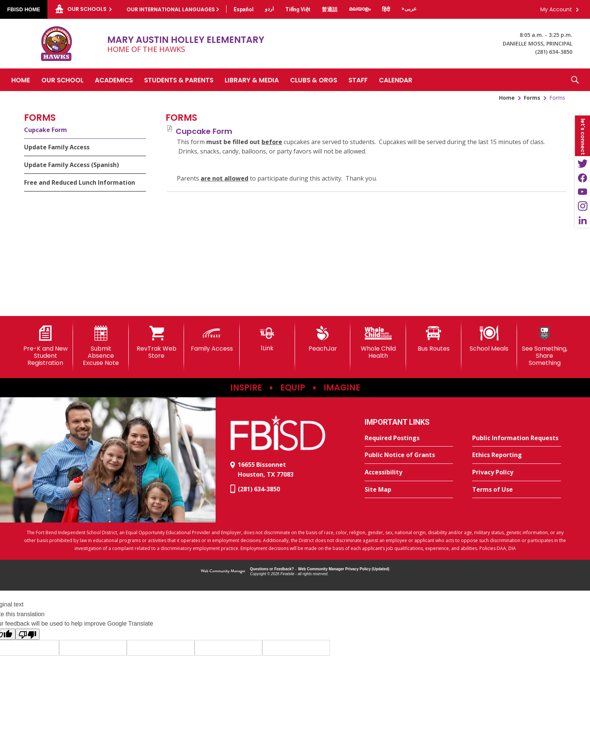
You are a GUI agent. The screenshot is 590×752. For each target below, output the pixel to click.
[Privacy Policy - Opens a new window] (517, 472)
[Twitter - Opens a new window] (582, 163)
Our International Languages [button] (170, 9)
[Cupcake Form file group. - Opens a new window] (204, 131)
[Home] (21, 79)
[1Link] (267, 338)
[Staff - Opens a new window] (358, 79)
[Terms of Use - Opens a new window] (517, 489)
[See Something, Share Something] (545, 346)
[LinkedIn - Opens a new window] (582, 220)
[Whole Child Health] (378, 342)
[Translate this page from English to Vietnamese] (297, 9)
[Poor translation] (27, 634)
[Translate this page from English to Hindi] (386, 9)
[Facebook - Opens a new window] (582, 177)
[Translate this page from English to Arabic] (409, 9)
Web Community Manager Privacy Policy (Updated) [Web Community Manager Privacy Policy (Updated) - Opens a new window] (343, 569)
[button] (575, 79)
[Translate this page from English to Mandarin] (329, 9)
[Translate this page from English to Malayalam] (359, 9)
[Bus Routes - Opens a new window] (434, 339)
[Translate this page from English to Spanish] (243, 9)
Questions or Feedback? (272, 569)
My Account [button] (556, 9)
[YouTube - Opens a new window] (582, 192)
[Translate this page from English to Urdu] (269, 9)
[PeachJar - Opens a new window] (323, 339)
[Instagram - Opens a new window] (582, 206)
